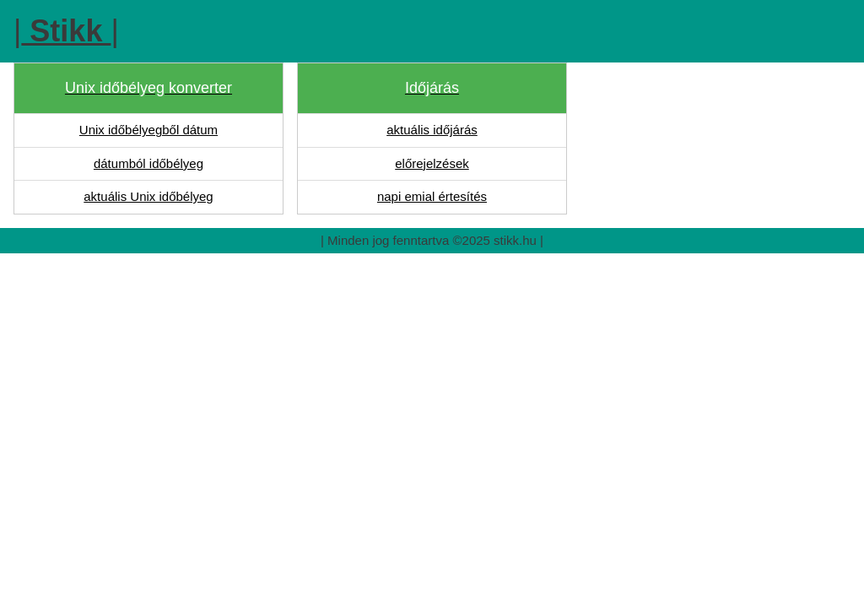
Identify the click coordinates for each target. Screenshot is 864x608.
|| (66, 31)
